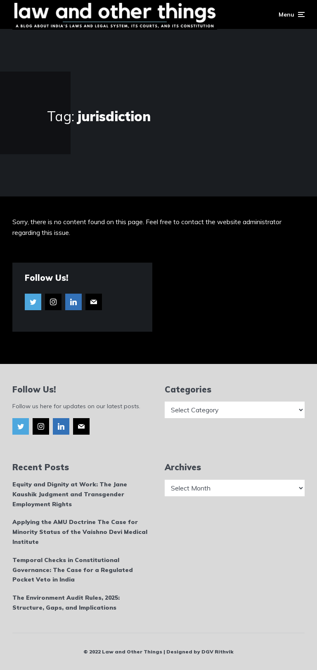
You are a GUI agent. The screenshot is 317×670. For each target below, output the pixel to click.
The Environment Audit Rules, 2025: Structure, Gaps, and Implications (66, 602)
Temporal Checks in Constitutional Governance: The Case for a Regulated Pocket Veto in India (72, 570)
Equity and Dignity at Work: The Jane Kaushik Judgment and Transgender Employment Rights (69, 494)
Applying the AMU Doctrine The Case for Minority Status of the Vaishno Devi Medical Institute (79, 532)
